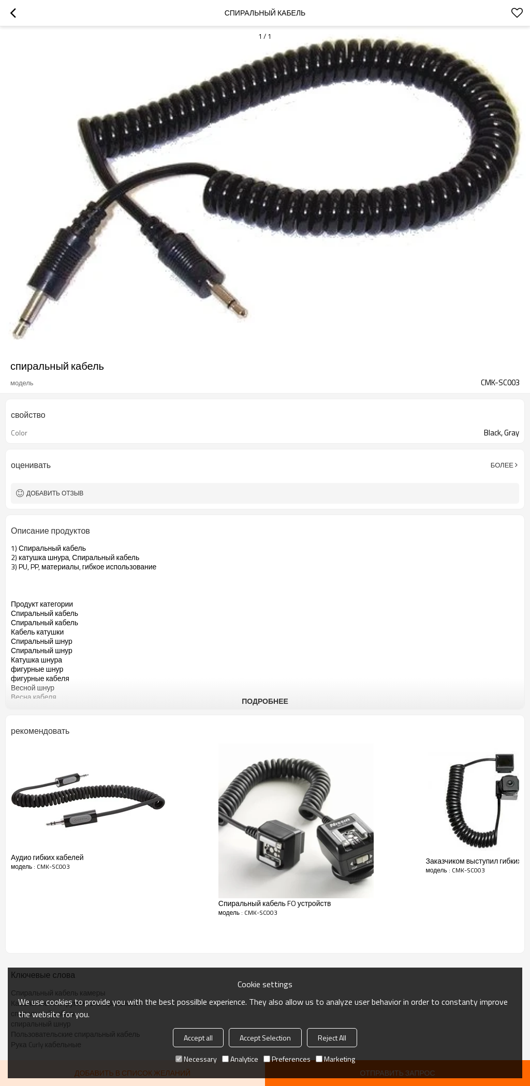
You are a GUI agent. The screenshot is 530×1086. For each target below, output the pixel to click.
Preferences (287, 1058)
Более (502, 465)
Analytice (240, 1058)
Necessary (196, 1058)
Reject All (332, 1037)
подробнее (265, 701)
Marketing (335, 1058)
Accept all (198, 1037)
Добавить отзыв (54, 493)
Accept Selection (265, 1037)
